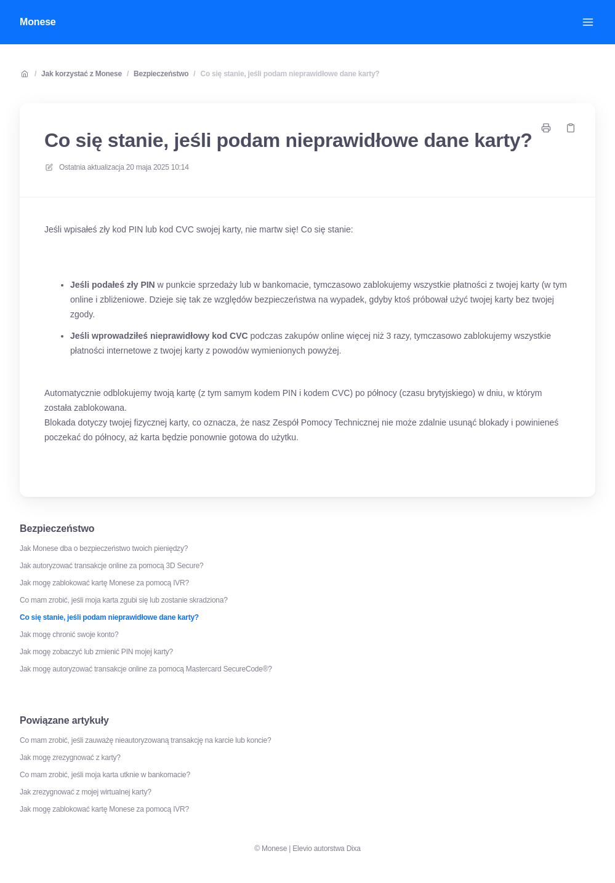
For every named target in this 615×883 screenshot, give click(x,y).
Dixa (354, 848)
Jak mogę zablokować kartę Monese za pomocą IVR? (104, 583)
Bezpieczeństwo (161, 73)
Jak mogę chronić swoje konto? (69, 634)
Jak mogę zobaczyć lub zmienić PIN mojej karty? (96, 651)
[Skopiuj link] (571, 128)
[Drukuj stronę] (546, 128)
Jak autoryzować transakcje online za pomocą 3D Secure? (112, 565)
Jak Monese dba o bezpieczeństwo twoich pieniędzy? (104, 548)
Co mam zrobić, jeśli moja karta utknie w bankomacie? (105, 774)
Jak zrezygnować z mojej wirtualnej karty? (85, 792)
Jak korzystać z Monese (81, 73)
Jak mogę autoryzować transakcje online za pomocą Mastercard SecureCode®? (146, 669)
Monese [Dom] (38, 22)
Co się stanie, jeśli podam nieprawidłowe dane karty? (289, 73)
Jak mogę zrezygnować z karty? (70, 757)
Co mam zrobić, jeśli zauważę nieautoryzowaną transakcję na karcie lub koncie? (145, 740)
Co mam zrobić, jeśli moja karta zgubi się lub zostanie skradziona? (124, 600)
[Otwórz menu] (588, 22)
